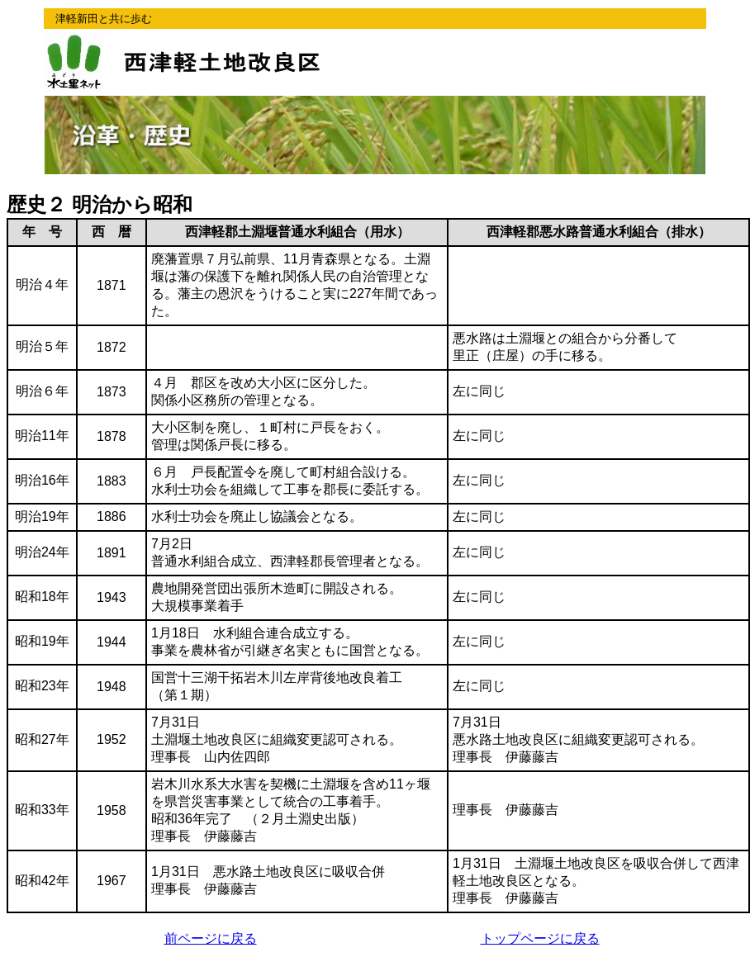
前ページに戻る (210, 938)
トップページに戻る (540, 938)
